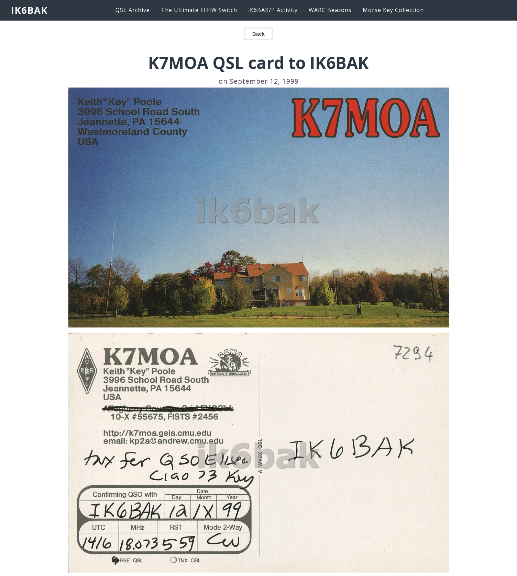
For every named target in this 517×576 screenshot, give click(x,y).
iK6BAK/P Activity (273, 10)
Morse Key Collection (393, 10)
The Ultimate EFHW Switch (199, 10)
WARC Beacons (330, 10)
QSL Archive (133, 10)
